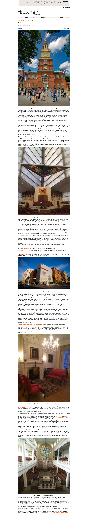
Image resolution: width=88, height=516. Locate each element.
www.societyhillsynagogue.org (61, 512)
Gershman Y (23, 250)
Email (66, 28)
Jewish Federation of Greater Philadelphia (29, 246)
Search (61, 17)
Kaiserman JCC (28, 248)
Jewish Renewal (23, 254)
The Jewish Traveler (23, 20)
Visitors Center (45, 409)
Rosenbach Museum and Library (27, 425)
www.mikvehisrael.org (23, 312)
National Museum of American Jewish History (30, 324)
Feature (31, 20)
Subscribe (43, 17)
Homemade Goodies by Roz (28, 434)
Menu (26, 17)
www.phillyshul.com (55, 503)
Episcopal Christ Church (63, 417)
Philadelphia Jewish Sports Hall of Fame (27, 251)
